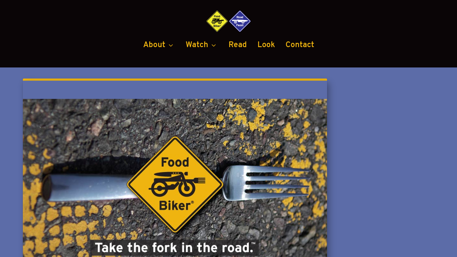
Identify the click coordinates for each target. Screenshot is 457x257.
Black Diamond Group (301, 247)
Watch (197, 75)
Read (237, 75)
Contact (300, 75)
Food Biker (92, 247)
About (154, 75)
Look (266, 75)
